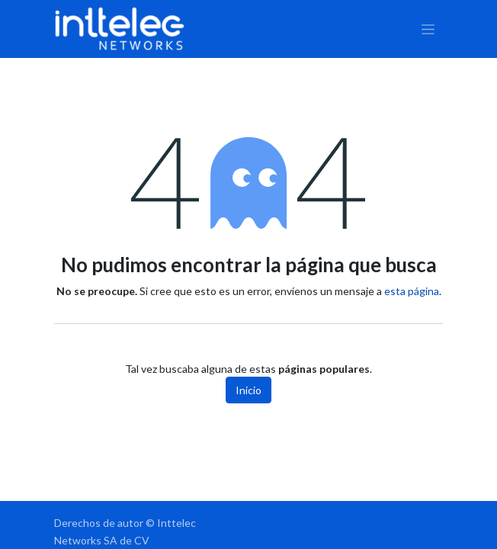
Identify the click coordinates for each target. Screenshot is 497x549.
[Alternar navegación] (428, 29)
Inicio (248, 390)
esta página (411, 290)
